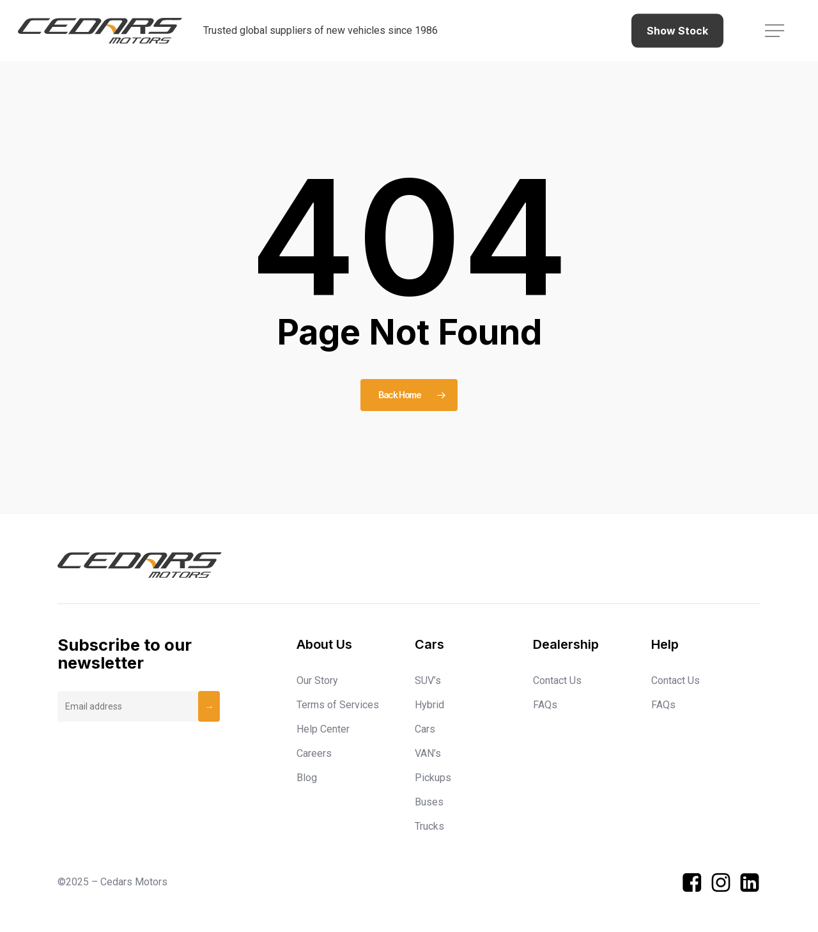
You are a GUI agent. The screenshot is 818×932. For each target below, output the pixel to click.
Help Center (323, 729)
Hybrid (429, 705)
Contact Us (557, 680)
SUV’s (428, 680)
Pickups (433, 778)
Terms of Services (338, 705)
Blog (307, 778)
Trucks (429, 826)
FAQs (545, 705)
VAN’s (428, 753)
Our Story (317, 680)
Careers (314, 753)
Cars (425, 729)
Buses (429, 802)
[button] (776, 31)
